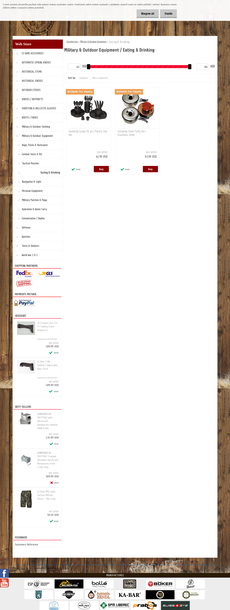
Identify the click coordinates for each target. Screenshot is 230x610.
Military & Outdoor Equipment (93, 41)
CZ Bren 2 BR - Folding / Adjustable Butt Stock (47, 365)
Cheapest (83, 78)
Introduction (72, 41)
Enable (168, 13)
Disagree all (147, 13)
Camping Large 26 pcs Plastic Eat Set (87, 133)
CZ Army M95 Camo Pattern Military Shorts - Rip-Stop (46, 495)
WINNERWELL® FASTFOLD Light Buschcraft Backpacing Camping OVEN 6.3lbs (47, 421)
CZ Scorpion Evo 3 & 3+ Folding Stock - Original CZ (47, 327)
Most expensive (100, 78)
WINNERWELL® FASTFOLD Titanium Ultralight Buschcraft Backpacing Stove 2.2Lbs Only (48, 460)
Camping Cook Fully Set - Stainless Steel (132, 133)
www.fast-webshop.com (48, 568)
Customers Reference (26, 544)
